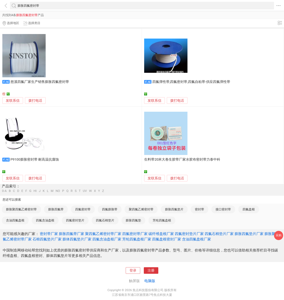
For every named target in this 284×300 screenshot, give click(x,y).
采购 (278, 235)
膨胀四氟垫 (133, 220)
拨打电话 (35, 100)
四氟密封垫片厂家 (189, 234)
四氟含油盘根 (45, 220)
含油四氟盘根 (15, 220)
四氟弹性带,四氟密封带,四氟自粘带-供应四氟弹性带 (191, 82)
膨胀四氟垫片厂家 (249, 234)
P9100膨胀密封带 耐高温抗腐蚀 (35, 159)
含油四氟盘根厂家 (196, 239)
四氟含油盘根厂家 (106, 239)
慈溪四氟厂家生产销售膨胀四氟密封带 (40, 82)
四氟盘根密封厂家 (166, 239)
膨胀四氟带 (56, 209)
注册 (151, 270)
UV (85, 190)
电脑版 (149, 281)
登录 (133, 270)
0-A (4, 190)
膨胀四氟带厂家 (71, 234)
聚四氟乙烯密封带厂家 (103, 234)
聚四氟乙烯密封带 (141, 209)
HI (35, 190)
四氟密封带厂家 (135, 234)
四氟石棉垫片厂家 (219, 234)
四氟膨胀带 (109, 209)
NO (58, 190)
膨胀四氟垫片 (174, 209)
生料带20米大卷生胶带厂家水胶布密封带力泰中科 (182, 159)
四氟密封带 (83, 209)
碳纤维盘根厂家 (161, 234)
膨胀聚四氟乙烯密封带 (21, 209)
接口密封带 (223, 209)
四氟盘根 (249, 209)
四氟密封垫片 (75, 220)
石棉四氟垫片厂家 (47, 239)
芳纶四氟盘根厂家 (136, 239)
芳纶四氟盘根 (162, 220)
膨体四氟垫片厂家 (76, 239)
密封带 (199, 209)
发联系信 (13, 101)
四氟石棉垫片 (105, 220)
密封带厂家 (49, 234)
